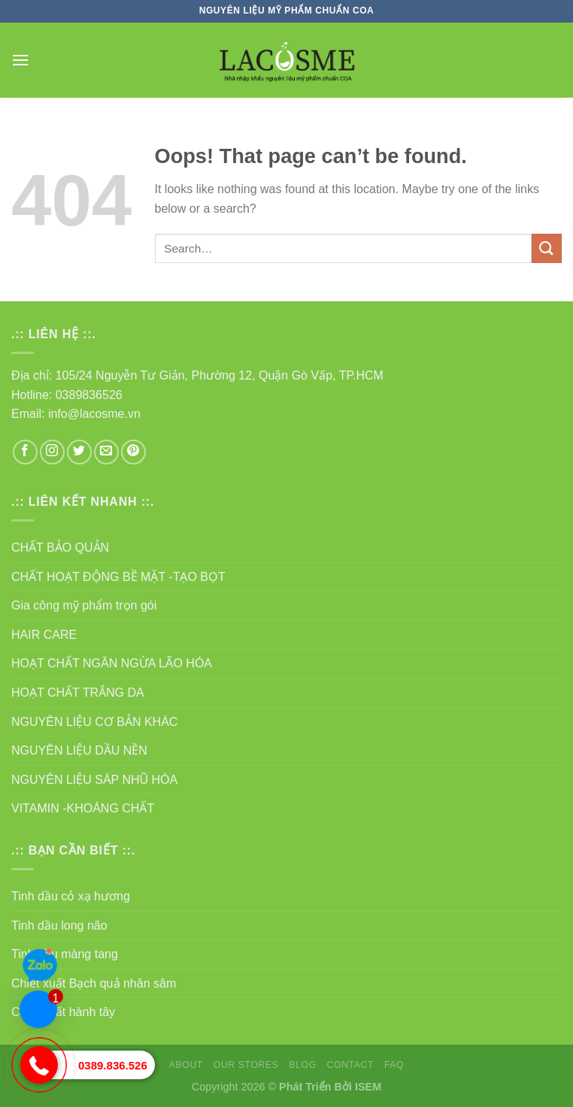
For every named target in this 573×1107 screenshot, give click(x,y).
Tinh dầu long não (59, 925)
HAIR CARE (44, 634)
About (186, 1065)
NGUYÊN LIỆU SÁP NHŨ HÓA (94, 779)
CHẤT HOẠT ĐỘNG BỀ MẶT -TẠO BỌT (118, 576)
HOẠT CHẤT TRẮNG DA (77, 692)
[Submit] (547, 248)
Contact (350, 1065)
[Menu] (20, 59)
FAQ (394, 1065)
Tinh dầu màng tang (64, 954)
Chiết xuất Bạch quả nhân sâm (93, 983)
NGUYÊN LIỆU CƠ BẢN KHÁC (94, 721)
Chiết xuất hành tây (63, 1012)
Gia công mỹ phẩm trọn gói (83, 605)
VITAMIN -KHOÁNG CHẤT (82, 808)
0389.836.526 (112, 1065)
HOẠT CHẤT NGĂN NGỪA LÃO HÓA (111, 663)
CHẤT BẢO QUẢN (60, 547)
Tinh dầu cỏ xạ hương (70, 896)
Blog (302, 1065)
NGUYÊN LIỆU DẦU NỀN (79, 750)
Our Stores (246, 1065)
